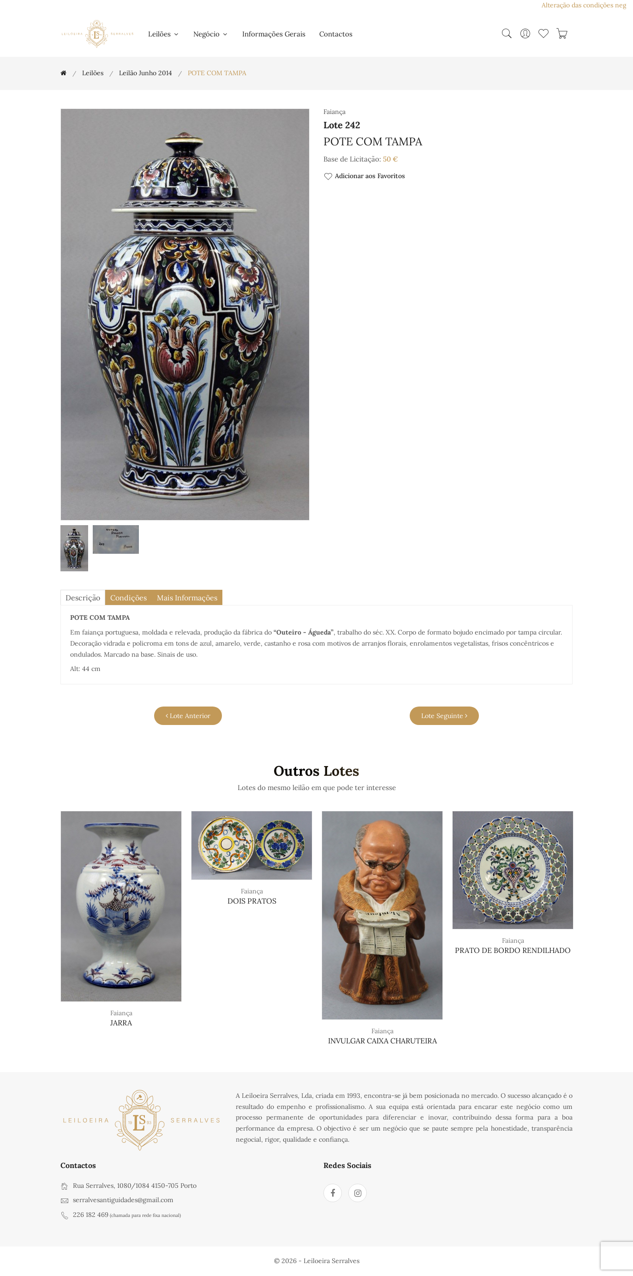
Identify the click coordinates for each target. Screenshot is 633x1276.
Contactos (335, 34)
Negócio (210, 34)
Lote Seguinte (444, 716)
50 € (390, 159)
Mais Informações (187, 597)
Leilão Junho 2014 (145, 73)
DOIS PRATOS (251, 900)
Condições (128, 597)
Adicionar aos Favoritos (364, 176)
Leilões (163, 34)
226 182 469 (90, 1214)
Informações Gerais (273, 34)
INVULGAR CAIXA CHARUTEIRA (382, 1040)
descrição (83, 597)
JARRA (121, 1022)
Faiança (121, 1013)
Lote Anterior (188, 716)
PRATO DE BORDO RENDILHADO (513, 950)
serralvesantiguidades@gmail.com (123, 1200)
